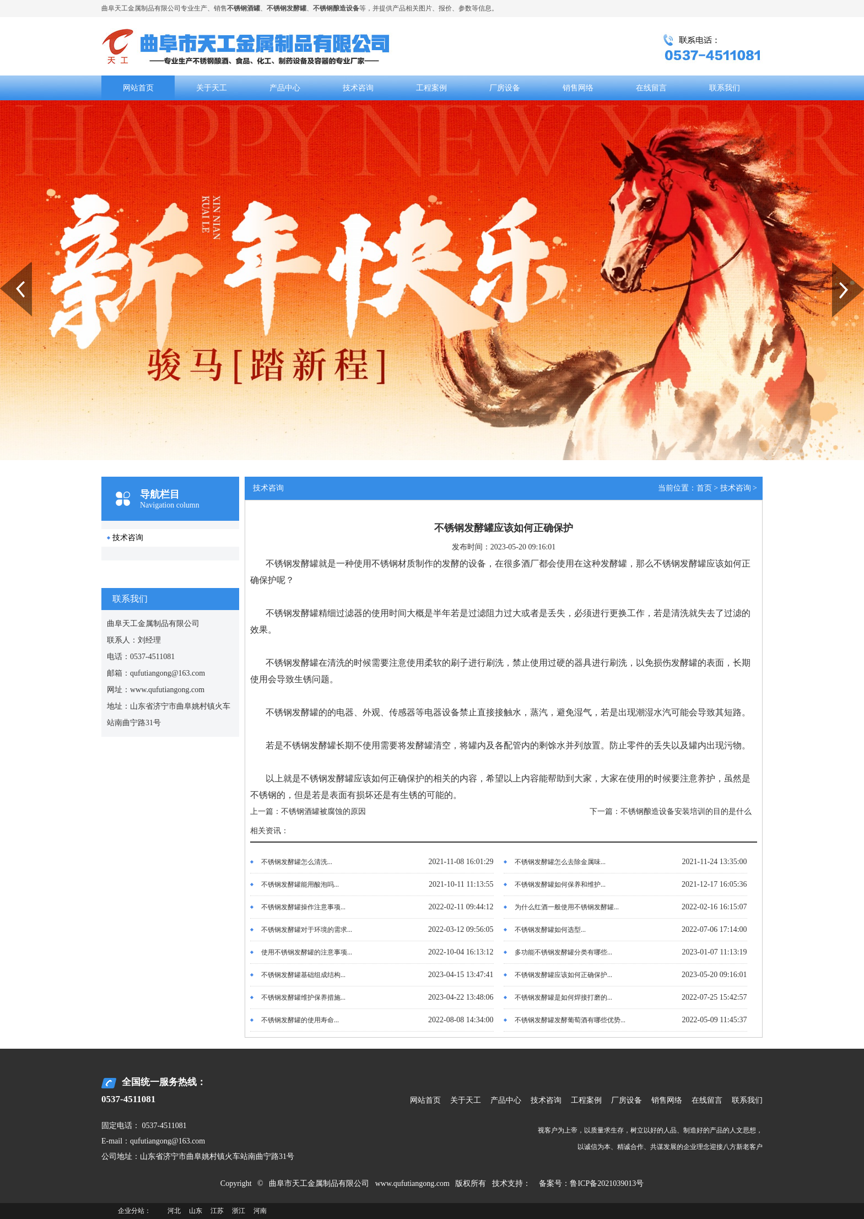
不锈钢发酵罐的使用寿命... (300, 1020)
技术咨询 (358, 88)
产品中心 (284, 88)
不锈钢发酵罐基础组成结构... (303, 975)
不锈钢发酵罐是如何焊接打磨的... (563, 997)
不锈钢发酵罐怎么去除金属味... (560, 862)
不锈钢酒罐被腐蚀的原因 (323, 811)
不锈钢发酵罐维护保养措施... (303, 997)
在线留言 (651, 88)
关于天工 (211, 88)
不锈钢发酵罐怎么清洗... (296, 862)
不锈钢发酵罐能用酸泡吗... (300, 884)
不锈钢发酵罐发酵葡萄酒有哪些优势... (570, 1020)
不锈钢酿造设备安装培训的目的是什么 (686, 811)
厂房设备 (504, 88)
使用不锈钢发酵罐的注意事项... (306, 952)
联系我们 (724, 88)
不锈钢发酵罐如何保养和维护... (560, 884)
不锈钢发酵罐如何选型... (550, 930)
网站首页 (138, 88)
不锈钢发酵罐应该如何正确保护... (563, 975)
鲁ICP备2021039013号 (607, 1183)
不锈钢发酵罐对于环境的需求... (306, 930)
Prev (6, 266)
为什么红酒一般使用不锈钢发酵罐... (567, 907)
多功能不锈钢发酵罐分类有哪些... (563, 952)
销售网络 (578, 88)
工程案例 (431, 88)
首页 (704, 488)
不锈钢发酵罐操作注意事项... (303, 907)
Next (838, 266)
